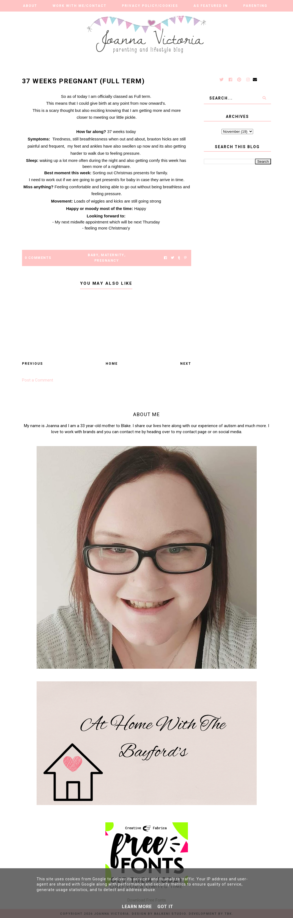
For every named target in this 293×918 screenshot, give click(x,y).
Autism (88, 17)
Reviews (120, 17)
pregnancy (106, 260)
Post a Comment (37, 380)
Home (112, 364)
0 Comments (38, 258)
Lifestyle (53, 17)
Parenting (255, 6)
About (30, 6)
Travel (206, 17)
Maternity (112, 255)
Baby (93, 255)
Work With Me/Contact (79, 6)
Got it (165, 906)
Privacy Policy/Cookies (150, 6)
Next (185, 364)
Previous (32, 364)
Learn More (137, 906)
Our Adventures (164, 17)
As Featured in (210, 6)
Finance (239, 17)
